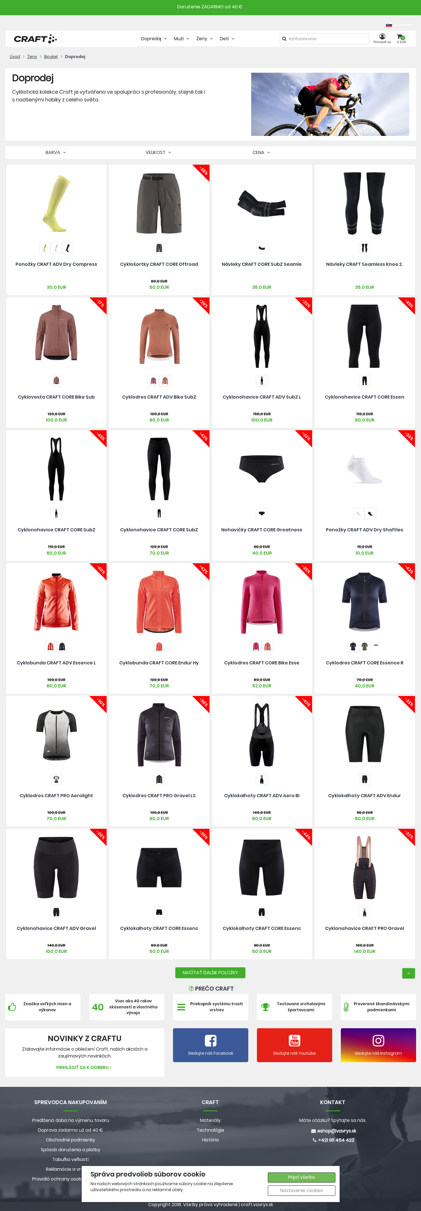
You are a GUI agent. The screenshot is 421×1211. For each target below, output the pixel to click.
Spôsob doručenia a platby (70, 1149)
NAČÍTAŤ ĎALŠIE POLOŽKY (210, 972)
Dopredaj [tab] (154, 38)
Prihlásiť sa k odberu (84, 1067)
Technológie (210, 1130)
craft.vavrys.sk (257, 1204)
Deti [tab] (228, 38)
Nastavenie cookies (301, 1190)
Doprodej (75, 56)
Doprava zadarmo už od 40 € (70, 1130)
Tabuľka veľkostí (70, 1159)
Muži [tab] (182, 38)
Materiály (210, 1120)
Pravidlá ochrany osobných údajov (70, 1179)
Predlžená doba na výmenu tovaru (70, 1120)
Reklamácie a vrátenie (70, 1169)
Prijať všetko (301, 1177)
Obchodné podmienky (70, 1140)
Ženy (32, 56)
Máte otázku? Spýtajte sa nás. (332, 1120)
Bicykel (51, 56)
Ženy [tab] (205, 38)
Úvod (15, 56)
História (210, 1140)
